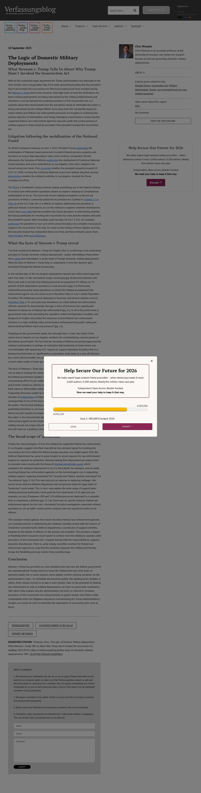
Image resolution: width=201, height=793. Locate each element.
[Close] (151, 361)
